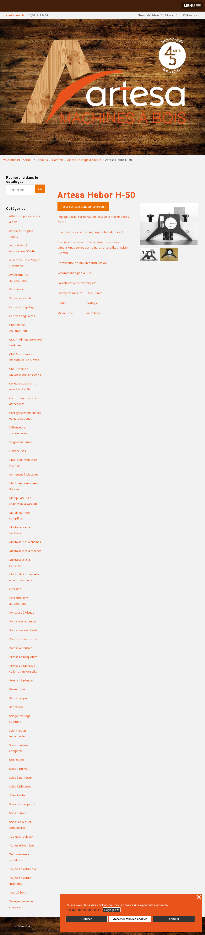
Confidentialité (21, 926)
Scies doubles (18, 813)
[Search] (20, 190)
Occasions (16, 589)
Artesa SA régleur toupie (21, 233)
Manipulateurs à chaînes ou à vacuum (23, 501)
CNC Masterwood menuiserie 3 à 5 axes (24, 357)
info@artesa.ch (15, 15)
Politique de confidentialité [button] (83, 909)
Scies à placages (20, 786)
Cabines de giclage (22, 307)
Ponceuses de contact (24, 639)
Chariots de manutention (18, 327)
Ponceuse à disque (21, 612)
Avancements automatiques (18, 277)
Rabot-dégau (18, 698)
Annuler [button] (174, 919)
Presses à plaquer (21, 680)
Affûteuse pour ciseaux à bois (24, 219)
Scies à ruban (18, 795)
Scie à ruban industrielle (17, 733)
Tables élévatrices (21, 845)
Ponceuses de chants (23, 630)
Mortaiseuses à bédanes (19, 530)
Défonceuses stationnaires (18, 430)
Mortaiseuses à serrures (19, 562)
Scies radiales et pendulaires (20, 825)
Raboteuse (16, 707)
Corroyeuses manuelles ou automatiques (25, 415)
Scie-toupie (17, 760)
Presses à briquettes (23, 657)
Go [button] (40, 189)
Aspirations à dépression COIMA (22, 248)
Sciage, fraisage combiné (20, 718)
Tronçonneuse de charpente (21, 904)
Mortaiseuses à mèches (25, 551)
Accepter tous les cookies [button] (130, 919)
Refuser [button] (86, 919)
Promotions (17, 689)
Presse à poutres (20, 648)
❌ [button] (199, 897)
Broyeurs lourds (20, 298)
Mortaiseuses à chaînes (25, 542)
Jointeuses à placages (23, 474)
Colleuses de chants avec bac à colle (22, 386)
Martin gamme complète (19, 515)
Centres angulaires (22, 316)
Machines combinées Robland (23, 486)
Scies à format (19, 769)
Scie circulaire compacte (18, 748)
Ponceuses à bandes (23, 621)
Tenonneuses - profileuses (19, 857)
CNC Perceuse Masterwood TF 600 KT (25, 371)
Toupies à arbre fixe (23, 869)
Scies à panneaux (20, 777)
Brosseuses (17, 289)
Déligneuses (17, 451)
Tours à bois (17, 892)
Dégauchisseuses (20, 442)
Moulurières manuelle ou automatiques (24, 577)
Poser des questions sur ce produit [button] (83, 206)
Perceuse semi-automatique (19, 600)
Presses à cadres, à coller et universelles (23, 668)
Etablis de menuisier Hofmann (23, 462)
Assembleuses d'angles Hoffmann (24, 263)
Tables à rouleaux (21, 836)
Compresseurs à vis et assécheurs (24, 401)
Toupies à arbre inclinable (20, 880)
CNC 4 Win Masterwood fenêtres (25, 342)
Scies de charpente (22, 804)
